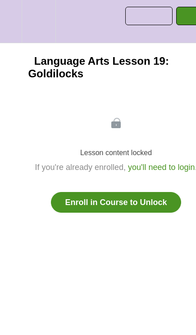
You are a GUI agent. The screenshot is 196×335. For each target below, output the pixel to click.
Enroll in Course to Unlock (116, 202)
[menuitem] (38, 21)
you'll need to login (161, 167)
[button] (11, 21)
